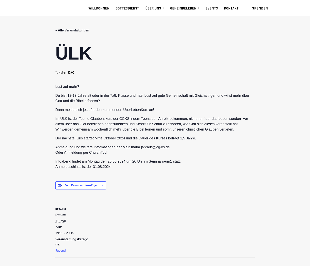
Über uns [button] (155, 8)
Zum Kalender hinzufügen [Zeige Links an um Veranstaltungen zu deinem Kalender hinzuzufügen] (81, 185)
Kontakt (231, 8)
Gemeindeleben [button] (184, 8)
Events (212, 8)
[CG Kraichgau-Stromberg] (46, 8)
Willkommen (99, 8)
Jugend (60, 250)
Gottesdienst (127, 8)
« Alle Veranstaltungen (72, 30)
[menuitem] (99, 8)
